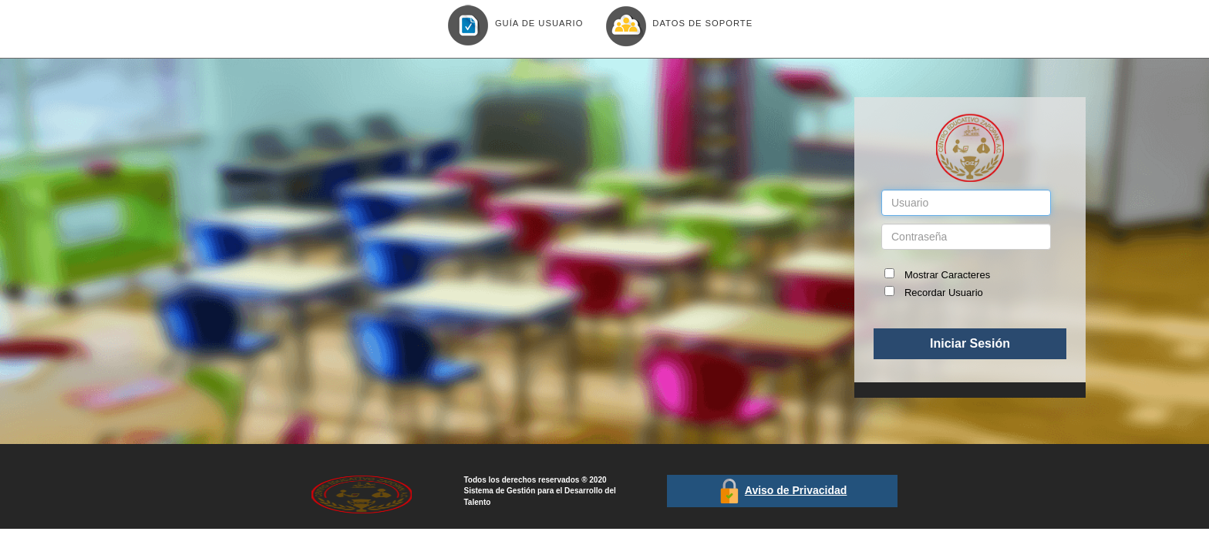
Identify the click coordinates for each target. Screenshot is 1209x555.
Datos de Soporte (675, 24)
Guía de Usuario (512, 24)
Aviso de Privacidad (796, 490)
